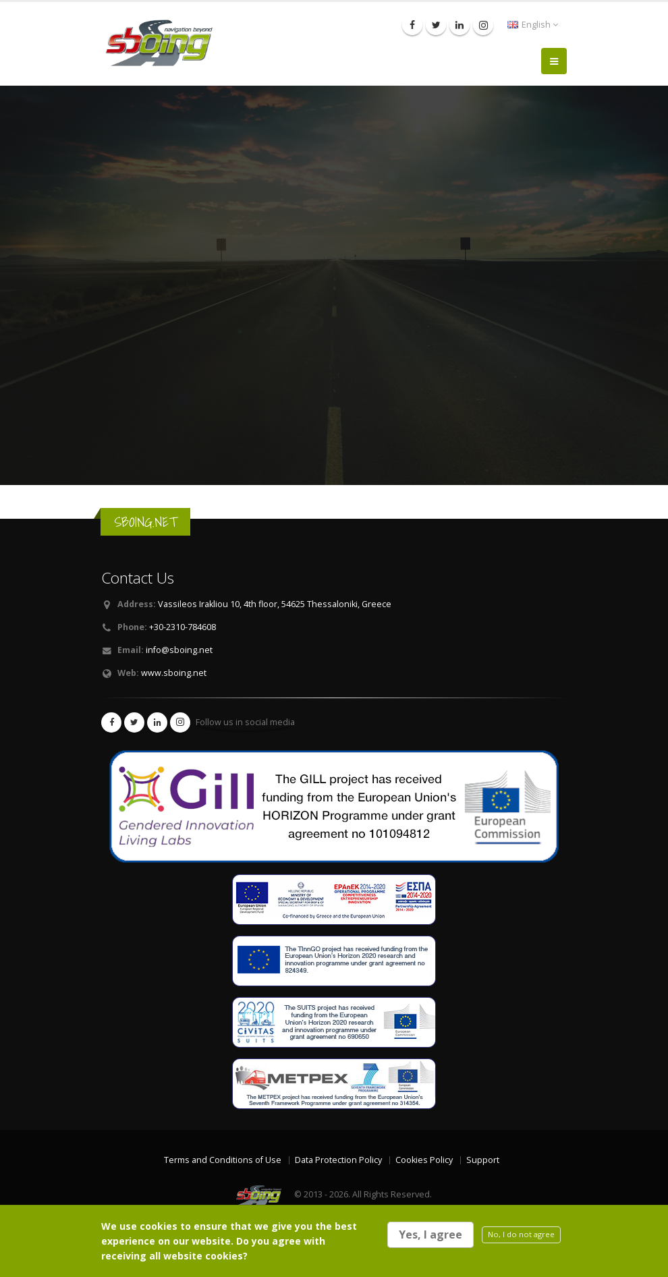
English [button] (532, 24)
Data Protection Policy (338, 1160)
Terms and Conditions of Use (222, 1160)
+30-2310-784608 (182, 627)
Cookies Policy (424, 1160)
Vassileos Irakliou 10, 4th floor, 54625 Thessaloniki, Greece (274, 604)
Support (482, 1160)
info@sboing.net (179, 650)
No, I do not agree (521, 1234)
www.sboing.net (173, 673)
